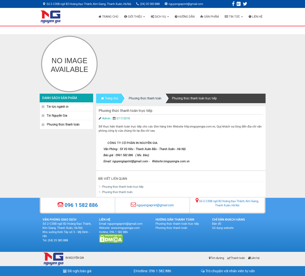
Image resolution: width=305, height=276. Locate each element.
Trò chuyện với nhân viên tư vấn (228, 271)
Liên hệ (256, 16)
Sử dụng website (223, 228)
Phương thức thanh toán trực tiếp (194, 98)
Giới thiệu (134, 16)
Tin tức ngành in (57, 106)
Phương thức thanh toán (63, 124)
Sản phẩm (210, 16)
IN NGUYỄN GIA (75, 257)
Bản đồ (216, 224)
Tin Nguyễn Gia (57, 115)
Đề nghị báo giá (77, 271)
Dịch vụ (160, 16)
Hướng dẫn (185, 16)
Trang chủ (108, 16)
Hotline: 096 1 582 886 (152, 271)
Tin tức (234, 16)
